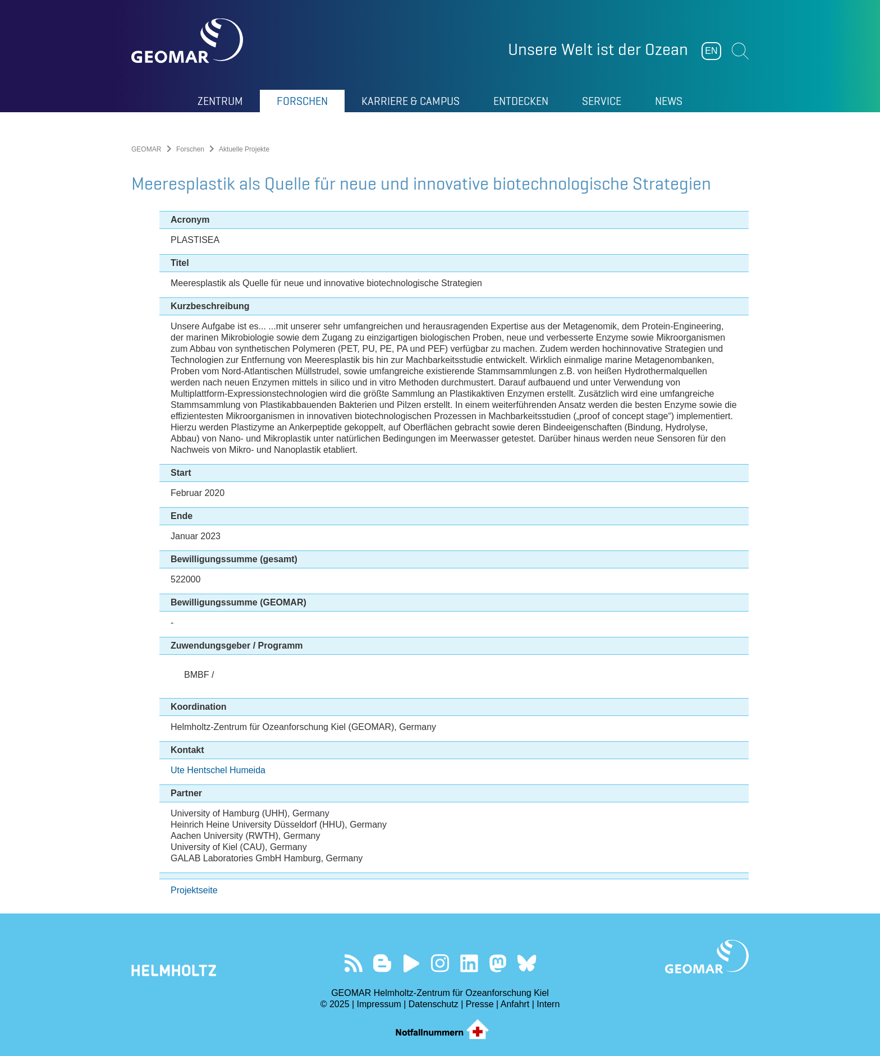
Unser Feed (353, 963)
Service (601, 101)
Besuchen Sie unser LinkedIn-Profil (469, 963)
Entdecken (520, 101)
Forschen (302, 101)
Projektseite (194, 890)
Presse (480, 1004)
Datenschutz (434, 1004)
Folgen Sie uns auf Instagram (440, 963)
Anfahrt (515, 1004)
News (668, 101)
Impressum (379, 1004)
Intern (548, 1004)
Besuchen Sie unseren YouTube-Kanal (411, 963)
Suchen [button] (740, 51)
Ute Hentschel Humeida (218, 770)
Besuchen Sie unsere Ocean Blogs (382, 963)
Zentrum (220, 101)
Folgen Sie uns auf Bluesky (527, 963)
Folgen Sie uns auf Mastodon (497, 963)
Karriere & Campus (410, 101)
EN (711, 51)
